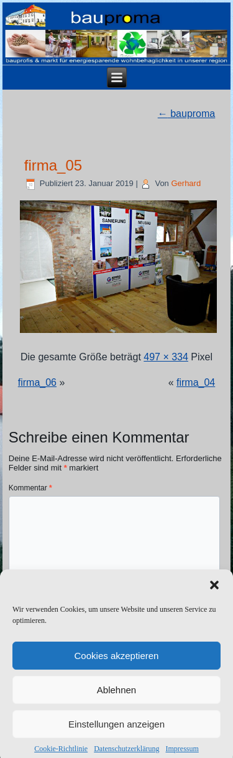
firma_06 (37, 382)
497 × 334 (166, 357)
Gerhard (186, 183)
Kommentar (30, 488)
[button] (214, 591)
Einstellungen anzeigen (116, 729)
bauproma (187, 113)
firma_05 (53, 165)
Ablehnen (116, 695)
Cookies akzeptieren (117, 661)
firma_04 (195, 382)
